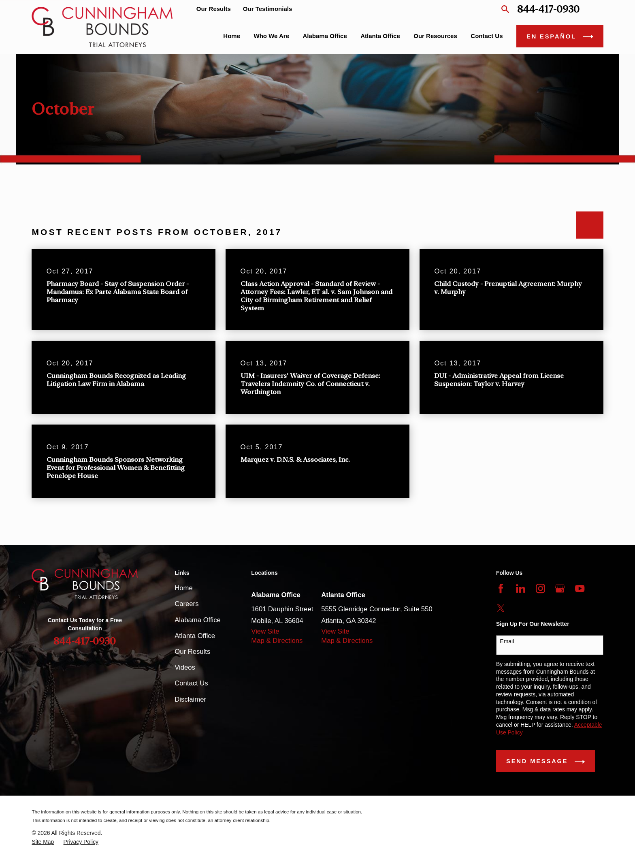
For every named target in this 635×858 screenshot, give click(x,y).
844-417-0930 (548, 9)
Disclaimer (190, 699)
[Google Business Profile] (560, 588)
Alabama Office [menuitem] (325, 35)
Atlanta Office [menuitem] (380, 35)
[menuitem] (43, 842)
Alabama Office (198, 620)
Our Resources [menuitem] (435, 35)
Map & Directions (277, 641)
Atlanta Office (195, 636)
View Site (265, 631)
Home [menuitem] (231, 35)
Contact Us (191, 683)
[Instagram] (540, 588)
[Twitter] (500, 608)
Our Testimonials (267, 8)
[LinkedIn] (520, 588)
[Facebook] (500, 588)
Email (507, 641)
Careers (186, 604)
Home (183, 588)
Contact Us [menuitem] (487, 35)
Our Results (213, 8)
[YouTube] (579, 588)
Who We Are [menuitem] (272, 35)
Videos (185, 667)
